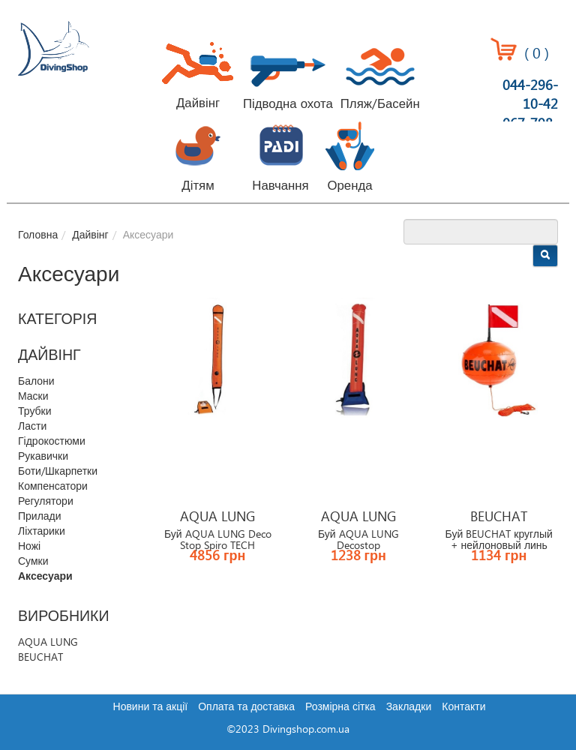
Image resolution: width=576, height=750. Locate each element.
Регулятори (46, 501)
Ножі (29, 547)
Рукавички (43, 457)
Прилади (40, 517)
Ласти (32, 427)
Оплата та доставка (246, 707)
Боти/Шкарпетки (58, 471)
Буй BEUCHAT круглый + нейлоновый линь (499, 540)
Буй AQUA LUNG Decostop (358, 540)
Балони (36, 381)
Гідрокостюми (52, 441)
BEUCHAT (40, 657)
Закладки (409, 707)
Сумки (33, 561)
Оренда (349, 186)
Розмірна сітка (340, 707)
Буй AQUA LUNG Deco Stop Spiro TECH (218, 540)
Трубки (35, 411)
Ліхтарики (41, 531)
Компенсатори (53, 487)
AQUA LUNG (48, 643)
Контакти (463, 707)
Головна (38, 235)
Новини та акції (150, 707)
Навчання (280, 186)
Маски (33, 397)
